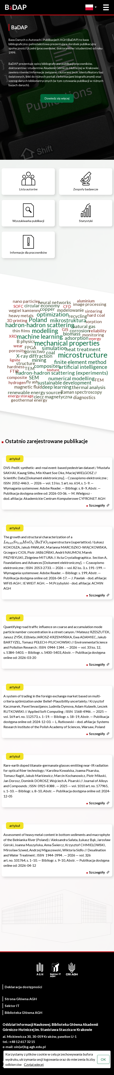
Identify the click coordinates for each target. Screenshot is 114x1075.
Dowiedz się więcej (57, 98)
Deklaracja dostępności (23, 987)
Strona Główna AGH (21, 999)
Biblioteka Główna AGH (23, 1012)
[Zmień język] (92, 7)
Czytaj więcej (34, 1064)
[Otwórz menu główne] (106, 7)
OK (103, 1059)
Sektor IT (12, 1006)
